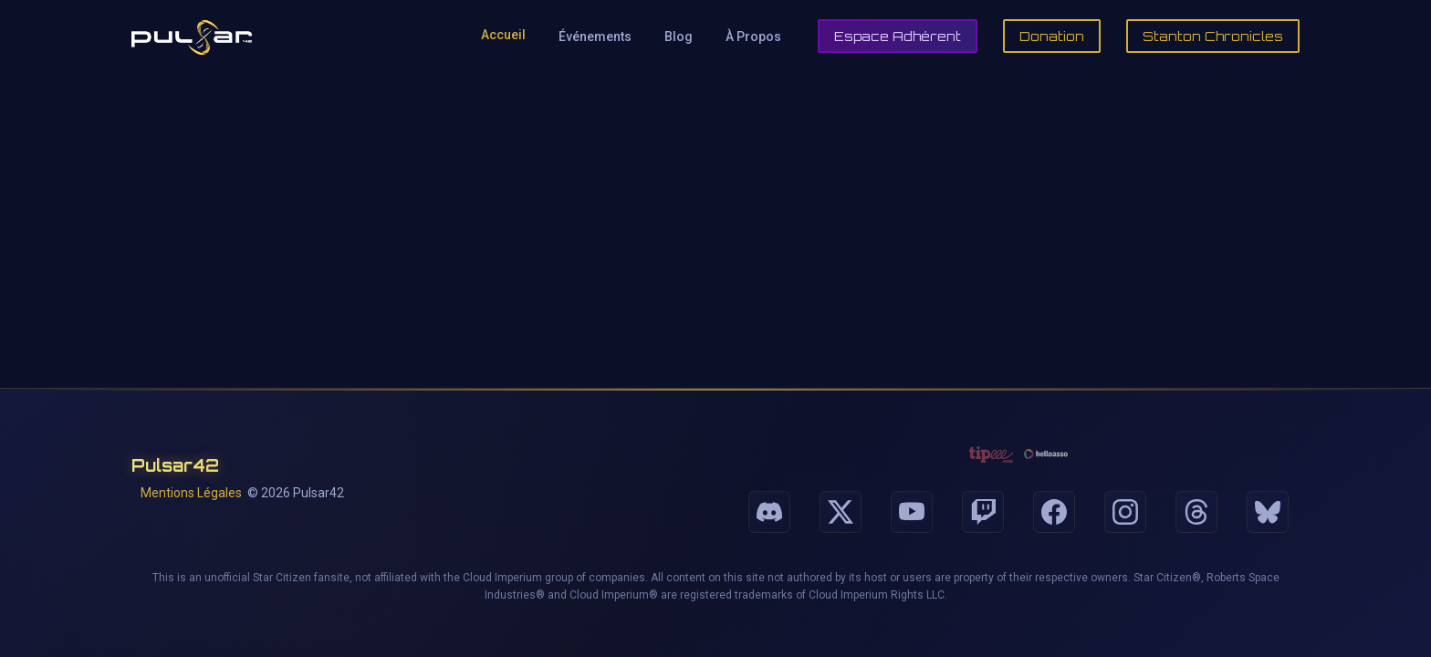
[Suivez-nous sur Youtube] (912, 512)
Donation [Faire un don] (1051, 36)
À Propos (753, 36)
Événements (595, 36)
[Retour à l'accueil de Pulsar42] (191, 36)
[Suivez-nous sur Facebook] (1054, 512)
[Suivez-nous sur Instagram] (1125, 512)
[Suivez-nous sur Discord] (769, 512)
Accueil (503, 34)
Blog (678, 36)
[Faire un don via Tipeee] (991, 454)
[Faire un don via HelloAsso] (1046, 454)
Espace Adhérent (897, 36)
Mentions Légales (191, 492)
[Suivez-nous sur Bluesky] (1268, 512)
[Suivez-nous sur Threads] (1196, 512)
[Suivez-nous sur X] (841, 512)
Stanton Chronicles (1213, 36)
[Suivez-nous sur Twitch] (983, 512)
